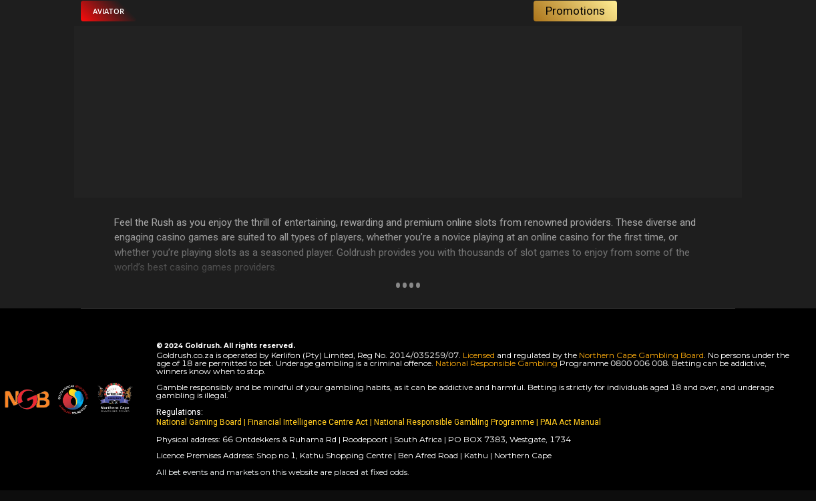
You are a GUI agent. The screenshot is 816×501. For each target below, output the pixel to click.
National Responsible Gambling (496, 363)
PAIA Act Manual (570, 422)
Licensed (480, 355)
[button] (108, 11)
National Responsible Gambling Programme (454, 422)
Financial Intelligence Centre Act (309, 422)
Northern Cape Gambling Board (641, 355)
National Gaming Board (200, 422)
